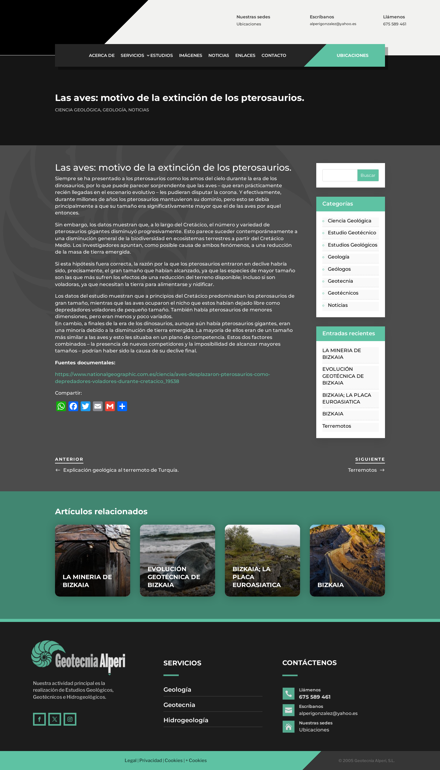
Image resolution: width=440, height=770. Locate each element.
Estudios (161, 55)
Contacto (274, 55)
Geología (114, 110)
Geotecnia (340, 281)
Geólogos (339, 269)
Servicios (132, 55)
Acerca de (102, 55)
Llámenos (394, 17)
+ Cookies (196, 760)
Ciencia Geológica (78, 110)
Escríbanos (322, 17)
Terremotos (336, 426)
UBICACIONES (353, 55)
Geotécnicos (343, 293)
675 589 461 (394, 23)
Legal (131, 760)
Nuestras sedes (253, 17)
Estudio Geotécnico (352, 233)
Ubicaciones (249, 23)
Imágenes (190, 55)
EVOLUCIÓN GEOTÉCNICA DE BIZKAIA (343, 376)
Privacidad (150, 760)
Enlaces (245, 55)
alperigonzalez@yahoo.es (333, 23)
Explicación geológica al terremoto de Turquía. (121, 470)
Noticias (218, 55)
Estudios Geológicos (352, 245)
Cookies (174, 760)
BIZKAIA (332, 414)
